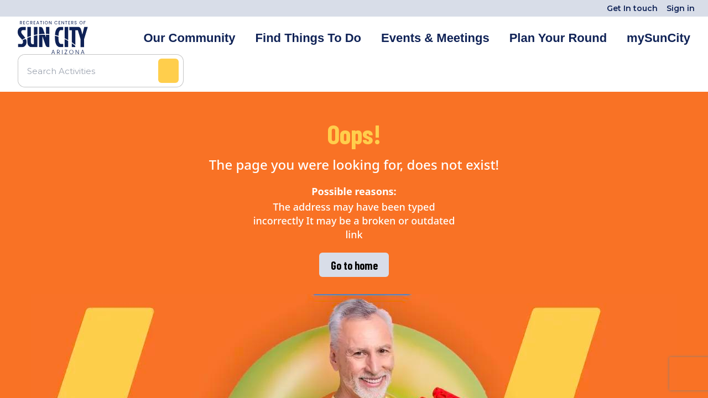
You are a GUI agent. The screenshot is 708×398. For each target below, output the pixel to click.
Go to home (354, 265)
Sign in (681, 8)
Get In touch (632, 8)
